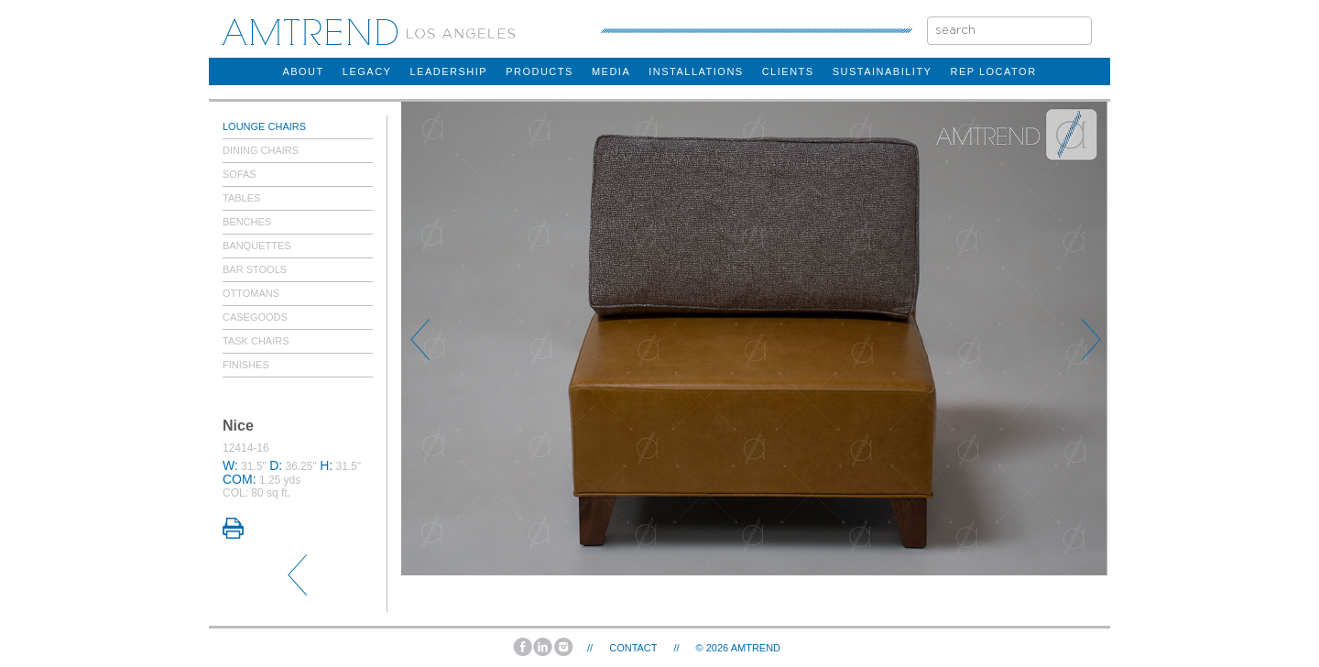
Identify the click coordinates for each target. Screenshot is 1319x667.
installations (696, 71)
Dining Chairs (261, 150)
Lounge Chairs (264, 126)
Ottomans (251, 293)
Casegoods (255, 317)
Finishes (246, 364)
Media (611, 71)
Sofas (239, 174)
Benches (247, 221)
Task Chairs (256, 340)
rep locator (993, 71)
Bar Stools (255, 269)
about (302, 71)
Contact (633, 647)
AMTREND (755, 647)
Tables (241, 197)
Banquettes (257, 245)
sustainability (882, 71)
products (539, 71)
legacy (367, 71)
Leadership (448, 71)
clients (788, 71)
